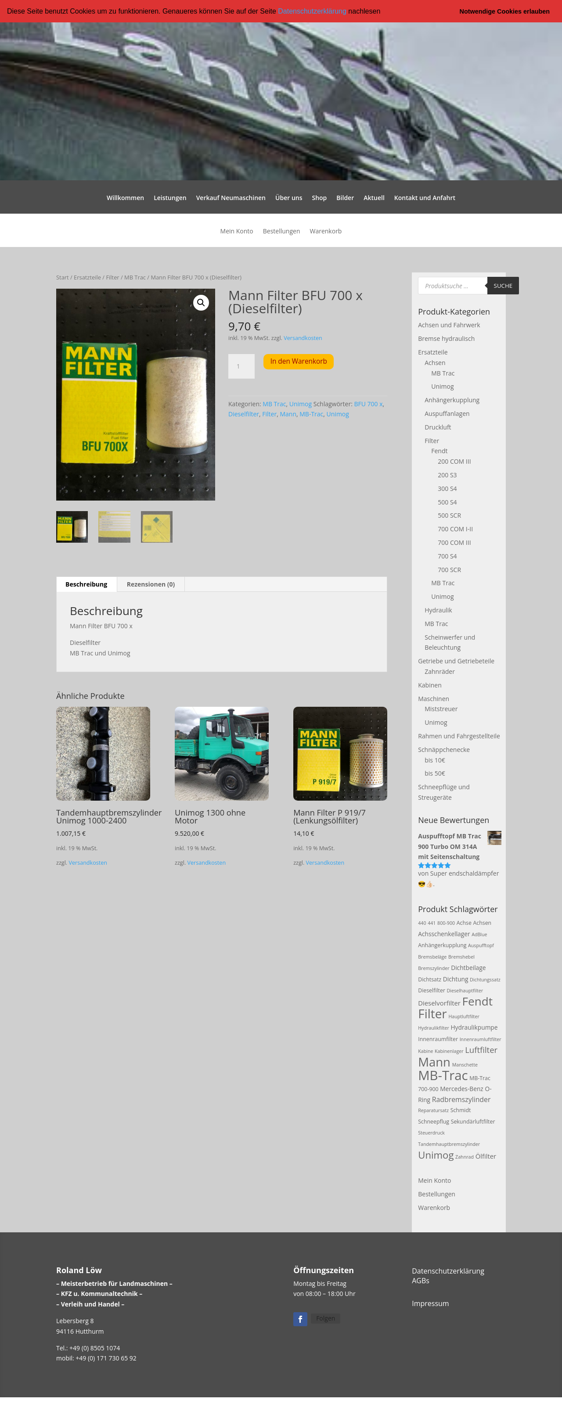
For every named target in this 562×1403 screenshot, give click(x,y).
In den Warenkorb (298, 361)
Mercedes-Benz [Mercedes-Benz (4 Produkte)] (461, 1088)
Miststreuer (441, 709)
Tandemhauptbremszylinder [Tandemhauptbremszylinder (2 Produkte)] (449, 1144)
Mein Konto (236, 231)
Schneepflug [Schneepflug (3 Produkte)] (433, 1121)
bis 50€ (435, 773)
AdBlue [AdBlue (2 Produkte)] (479, 934)
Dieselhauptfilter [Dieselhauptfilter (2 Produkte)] (465, 991)
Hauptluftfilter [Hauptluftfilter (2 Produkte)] (463, 1016)
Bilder (345, 198)
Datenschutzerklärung (312, 11)
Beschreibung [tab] (86, 584)
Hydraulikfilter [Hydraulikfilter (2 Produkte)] (433, 1027)
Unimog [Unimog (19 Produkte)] (436, 1154)
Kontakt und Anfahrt (424, 198)
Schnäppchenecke (444, 749)
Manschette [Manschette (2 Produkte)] (465, 1065)
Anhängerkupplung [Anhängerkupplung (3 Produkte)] (442, 945)
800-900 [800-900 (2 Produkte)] (446, 923)
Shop (319, 198)
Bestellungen (281, 231)
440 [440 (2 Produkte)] (422, 923)
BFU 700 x (368, 403)
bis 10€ (435, 759)
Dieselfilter (243, 414)
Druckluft (438, 426)
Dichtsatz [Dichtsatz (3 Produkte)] (429, 979)
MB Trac (135, 277)
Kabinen (429, 684)
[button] (383, 12)
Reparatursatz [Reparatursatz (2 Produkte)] (433, 1110)
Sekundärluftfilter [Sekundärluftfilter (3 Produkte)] (473, 1121)
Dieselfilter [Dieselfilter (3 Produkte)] (431, 990)
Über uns (288, 198)
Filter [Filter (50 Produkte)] (432, 1013)
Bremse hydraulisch (446, 338)
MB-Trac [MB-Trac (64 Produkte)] (443, 1075)
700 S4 (447, 555)
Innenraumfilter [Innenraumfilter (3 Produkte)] (438, 1038)
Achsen (435, 362)
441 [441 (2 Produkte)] (432, 923)
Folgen (325, 1318)
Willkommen (125, 198)
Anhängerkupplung (452, 400)
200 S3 (447, 474)
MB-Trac (311, 414)
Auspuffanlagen (447, 413)
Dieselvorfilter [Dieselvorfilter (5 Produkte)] (439, 1003)
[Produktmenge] (241, 366)
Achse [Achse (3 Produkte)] (464, 922)
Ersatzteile (87, 277)
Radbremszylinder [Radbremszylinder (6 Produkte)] (461, 1099)
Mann (288, 414)
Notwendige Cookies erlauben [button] (505, 11)
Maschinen (433, 698)
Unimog (300, 403)
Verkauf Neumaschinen (231, 198)
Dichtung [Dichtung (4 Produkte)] (455, 978)
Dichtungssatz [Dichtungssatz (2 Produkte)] (485, 979)
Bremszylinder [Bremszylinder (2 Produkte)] (433, 968)
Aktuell (374, 198)
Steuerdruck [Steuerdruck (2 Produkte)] (431, 1132)
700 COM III (454, 542)
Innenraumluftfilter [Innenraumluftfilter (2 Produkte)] (480, 1039)
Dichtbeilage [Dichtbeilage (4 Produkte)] (468, 967)
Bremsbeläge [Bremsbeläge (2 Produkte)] (432, 956)
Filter (112, 277)
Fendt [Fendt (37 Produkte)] (477, 1001)
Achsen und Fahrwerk (449, 325)
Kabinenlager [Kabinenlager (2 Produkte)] (449, 1051)
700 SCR (449, 569)
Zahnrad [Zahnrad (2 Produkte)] (464, 1156)
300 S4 (447, 488)
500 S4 (447, 501)
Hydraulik (438, 609)
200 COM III (454, 461)
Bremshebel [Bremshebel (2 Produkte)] (461, 956)
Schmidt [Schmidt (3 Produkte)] (460, 1110)
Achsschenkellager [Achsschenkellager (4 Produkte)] (444, 933)
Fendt (439, 451)
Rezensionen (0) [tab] (151, 584)
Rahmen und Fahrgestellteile (459, 735)
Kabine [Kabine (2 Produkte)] (425, 1051)
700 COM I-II (455, 529)
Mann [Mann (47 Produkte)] (434, 1062)
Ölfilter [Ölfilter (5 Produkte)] (486, 1155)
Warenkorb (326, 231)
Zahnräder (440, 671)
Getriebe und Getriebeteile (456, 660)
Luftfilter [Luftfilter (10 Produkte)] (481, 1049)
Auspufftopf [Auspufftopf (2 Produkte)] (481, 945)
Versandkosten (303, 337)
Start (62, 277)
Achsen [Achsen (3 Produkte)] (482, 922)
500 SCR (449, 515)
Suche (503, 285)
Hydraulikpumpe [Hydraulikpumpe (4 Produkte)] (473, 1027)
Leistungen (170, 198)
